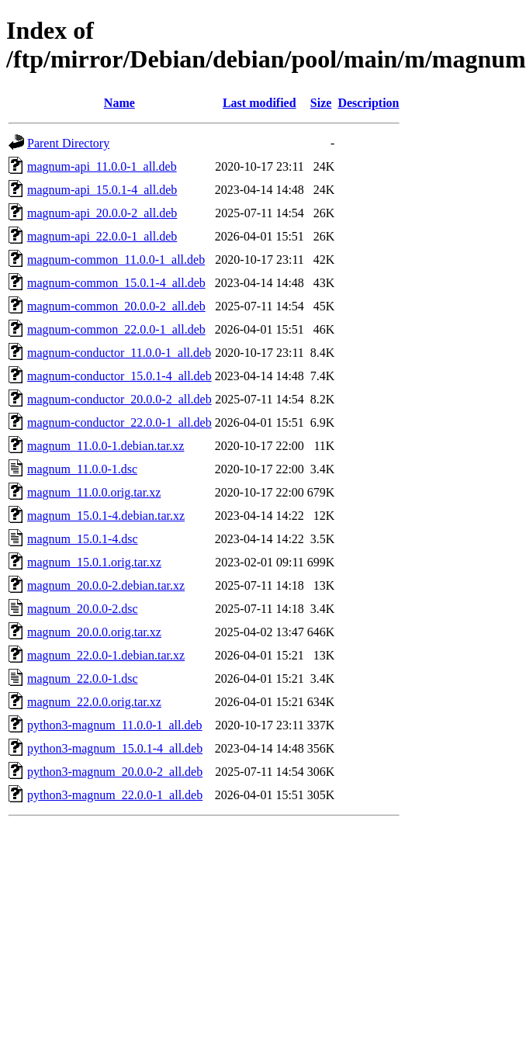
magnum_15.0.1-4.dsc (82, 538)
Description (368, 102)
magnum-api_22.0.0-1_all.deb (102, 236)
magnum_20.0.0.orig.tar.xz (94, 632)
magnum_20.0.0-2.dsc (82, 608)
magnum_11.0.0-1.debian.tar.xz (105, 445)
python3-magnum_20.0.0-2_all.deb (114, 771)
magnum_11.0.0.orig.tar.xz (94, 492)
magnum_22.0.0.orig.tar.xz (94, 701)
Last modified (259, 102)
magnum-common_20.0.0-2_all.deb (116, 306)
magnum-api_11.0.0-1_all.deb (102, 166)
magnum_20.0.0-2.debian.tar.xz (106, 585)
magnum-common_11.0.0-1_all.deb (116, 259)
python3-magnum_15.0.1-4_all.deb (114, 748)
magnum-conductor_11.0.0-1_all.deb (119, 352)
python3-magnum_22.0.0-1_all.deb (114, 795)
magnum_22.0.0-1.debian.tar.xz (106, 655)
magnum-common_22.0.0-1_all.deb (116, 329)
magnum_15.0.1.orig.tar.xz (94, 562)
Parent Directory (68, 143)
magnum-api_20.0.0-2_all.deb (102, 213)
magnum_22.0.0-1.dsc (82, 678)
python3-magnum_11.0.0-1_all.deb (114, 725)
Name (119, 102)
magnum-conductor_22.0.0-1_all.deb (119, 422)
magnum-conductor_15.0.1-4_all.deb (119, 376)
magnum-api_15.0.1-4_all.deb (102, 189)
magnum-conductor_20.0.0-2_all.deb (119, 399)
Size (321, 102)
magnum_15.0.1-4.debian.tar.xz (106, 515)
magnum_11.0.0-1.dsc (82, 469)
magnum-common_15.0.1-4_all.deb (116, 282)
